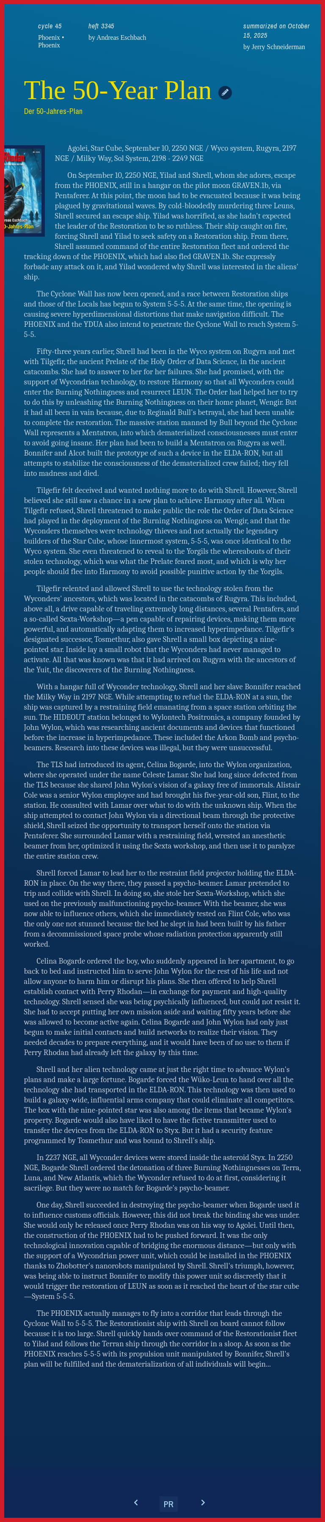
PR (169, 1504)
